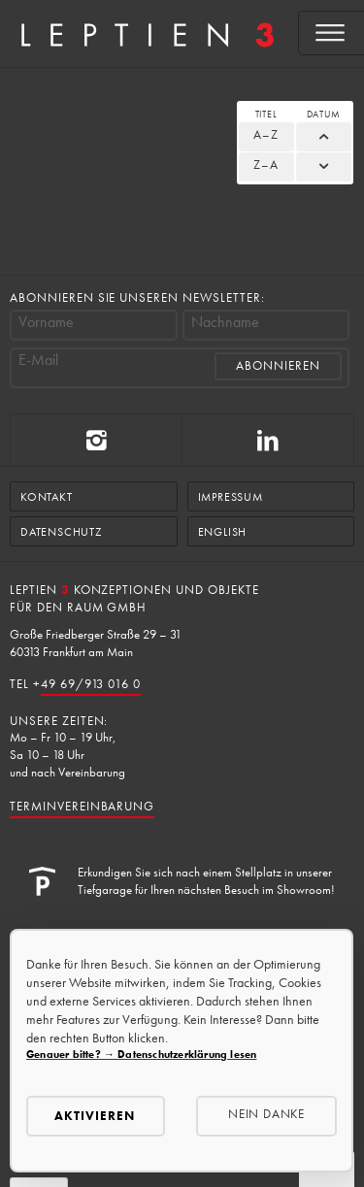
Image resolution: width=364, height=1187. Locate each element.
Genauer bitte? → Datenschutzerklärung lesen (141, 1054)
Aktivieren (94, 1115)
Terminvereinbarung (82, 806)
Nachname (225, 322)
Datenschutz (61, 532)
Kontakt (46, 497)
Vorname (46, 322)
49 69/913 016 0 (91, 684)
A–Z (266, 134)
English (223, 532)
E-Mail (38, 360)
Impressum (230, 497)
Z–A (266, 164)
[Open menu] (331, 33)
